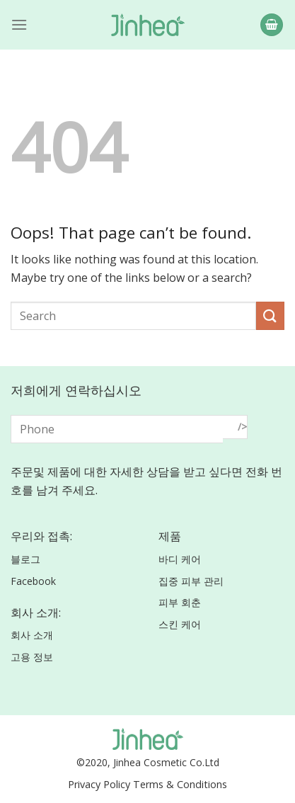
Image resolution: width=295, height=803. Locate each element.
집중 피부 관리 (191, 581)
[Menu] (19, 24)
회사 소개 (32, 635)
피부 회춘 (179, 602)
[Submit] (270, 315)
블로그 (25, 559)
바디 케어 (179, 559)
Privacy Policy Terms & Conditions (147, 784)
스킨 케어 (179, 624)
